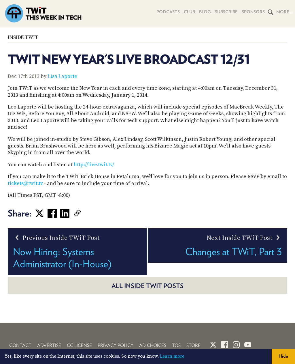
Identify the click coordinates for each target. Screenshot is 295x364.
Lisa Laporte (62, 76)
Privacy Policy (115, 345)
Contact (20, 345)
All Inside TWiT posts (147, 286)
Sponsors (253, 11)
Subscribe (226, 11)
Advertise (49, 345)
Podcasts (168, 11)
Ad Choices (152, 345)
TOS (176, 345)
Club (189, 11)
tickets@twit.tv (25, 183)
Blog (205, 11)
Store (193, 345)
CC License (79, 345)
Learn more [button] (172, 356)
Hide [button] (283, 356)
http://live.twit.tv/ (94, 164)
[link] (86, 213)
